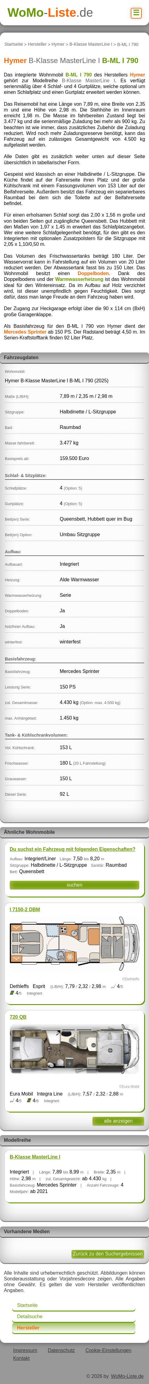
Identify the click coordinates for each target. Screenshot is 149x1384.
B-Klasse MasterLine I (90, 44)
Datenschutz (61, 1350)
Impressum (25, 1350)
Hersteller (37, 44)
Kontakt (21, 1358)
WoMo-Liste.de (127, 1376)
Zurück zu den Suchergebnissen (108, 1253)
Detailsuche (30, 1316)
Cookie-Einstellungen (108, 1350)
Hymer (58, 44)
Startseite (13, 44)
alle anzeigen (118, 1121)
